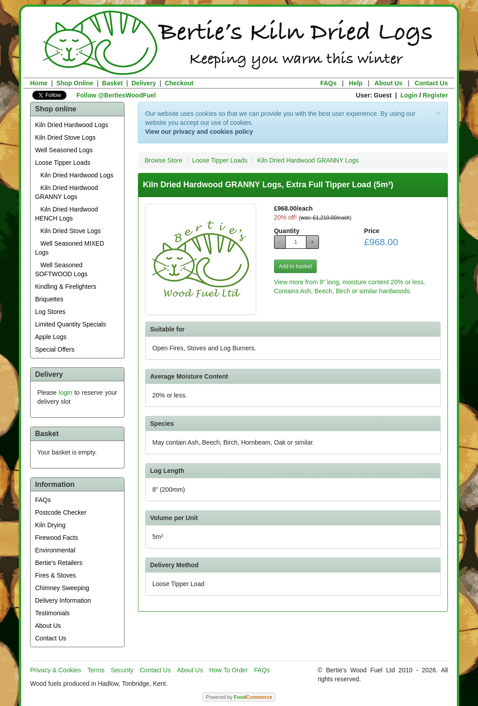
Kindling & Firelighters (65, 286)
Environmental (55, 550)
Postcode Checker (60, 512)
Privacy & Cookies (55, 670)
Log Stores (50, 311)
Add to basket (295, 266)
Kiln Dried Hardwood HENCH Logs (66, 214)
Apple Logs (50, 336)
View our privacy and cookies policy (199, 131)
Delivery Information (63, 600)
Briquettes (49, 299)
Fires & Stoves (55, 575)
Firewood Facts (56, 537)
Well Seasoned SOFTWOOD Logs (61, 269)
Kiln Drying (50, 525)
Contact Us (431, 83)
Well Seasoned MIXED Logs (69, 248)
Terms (95, 670)
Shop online (55, 109)
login (65, 392)
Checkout (179, 83)
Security (122, 670)
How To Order (228, 670)
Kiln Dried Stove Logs (65, 137)
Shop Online (74, 83)
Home (39, 83)
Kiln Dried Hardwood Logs (71, 124)
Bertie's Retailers (58, 562)
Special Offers (55, 349)
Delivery (144, 83)
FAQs (328, 83)
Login (408, 95)
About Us (389, 83)
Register (435, 95)
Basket (112, 83)
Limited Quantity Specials (70, 324)
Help (356, 83)
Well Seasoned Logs (64, 150)
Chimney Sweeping (62, 587)
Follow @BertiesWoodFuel (116, 95)
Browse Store (163, 160)
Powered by (239, 697)
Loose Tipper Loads (62, 162)
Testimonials (52, 613)
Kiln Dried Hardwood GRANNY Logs (66, 192)
